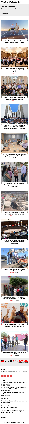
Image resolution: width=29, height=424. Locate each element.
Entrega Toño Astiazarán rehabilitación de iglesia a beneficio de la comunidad (14, 98)
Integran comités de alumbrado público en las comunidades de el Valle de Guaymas (14, 353)
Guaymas (11, 215)
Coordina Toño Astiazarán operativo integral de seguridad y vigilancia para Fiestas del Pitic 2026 (14, 156)
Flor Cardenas (16, 215)
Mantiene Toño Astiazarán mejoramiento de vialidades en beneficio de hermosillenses (14, 270)
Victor (17, 73)
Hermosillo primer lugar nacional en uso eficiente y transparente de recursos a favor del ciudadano (14, 185)
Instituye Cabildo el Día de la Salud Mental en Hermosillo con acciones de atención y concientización (14, 242)
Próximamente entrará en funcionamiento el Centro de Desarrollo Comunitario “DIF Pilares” (14, 297)
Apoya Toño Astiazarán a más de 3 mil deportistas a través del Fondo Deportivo (14, 325)
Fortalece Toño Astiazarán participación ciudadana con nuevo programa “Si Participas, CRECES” (14, 70)
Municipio (13, 73)
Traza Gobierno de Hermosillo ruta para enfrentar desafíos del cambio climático (14, 41)
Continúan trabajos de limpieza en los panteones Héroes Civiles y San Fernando (14, 213)
